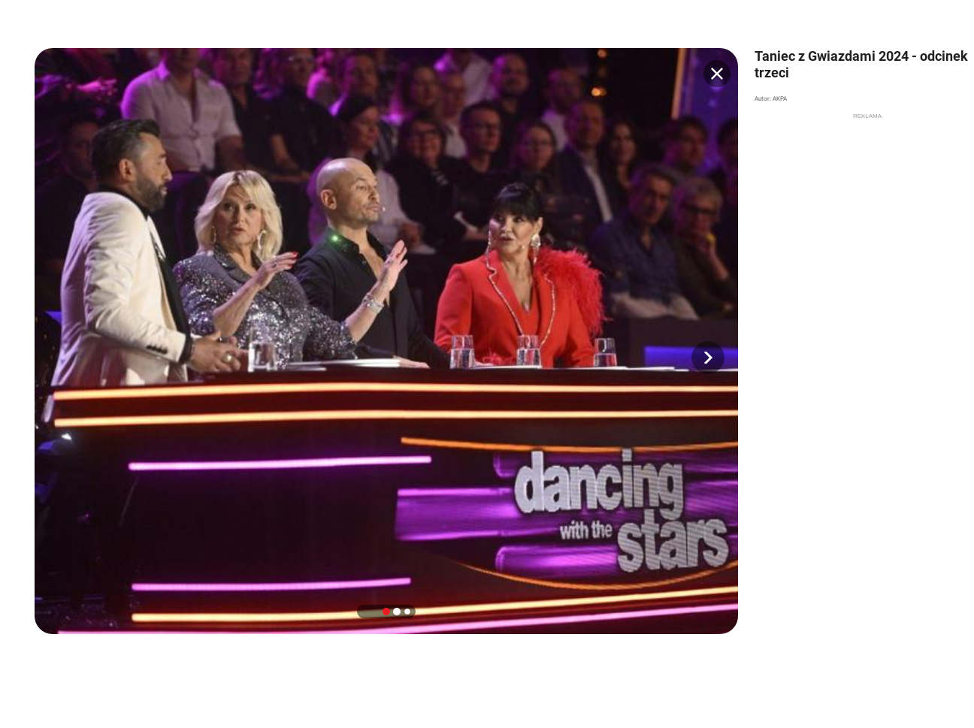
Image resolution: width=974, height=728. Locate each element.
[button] (707, 357)
